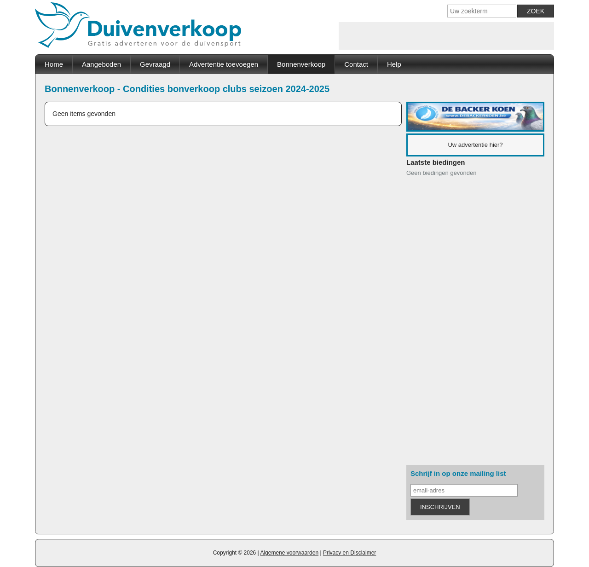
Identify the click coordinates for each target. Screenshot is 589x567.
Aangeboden (101, 64)
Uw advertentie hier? (475, 144)
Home (54, 64)
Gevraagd (155, 64)
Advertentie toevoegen (223, 64)
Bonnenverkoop (301, 64)
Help (394, 64)
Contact (356, 64)
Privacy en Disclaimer (349, 553)
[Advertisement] (446, 36)
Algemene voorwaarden (289, 553)
